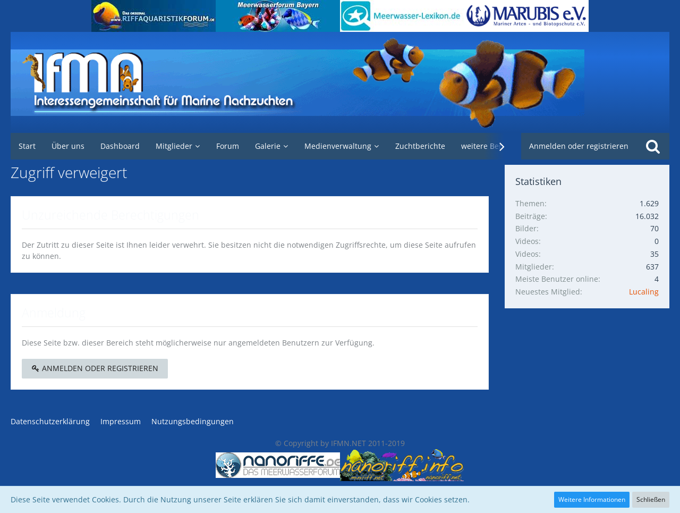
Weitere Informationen (591, 499)
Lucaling (644, 292)
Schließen (650, 499)
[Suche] (652, 146)
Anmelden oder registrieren (578, 146)
